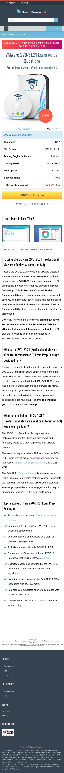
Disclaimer (6, 711)
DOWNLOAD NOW (32, 195)
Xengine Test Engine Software (29, 462)
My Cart (23, 2)
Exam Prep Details (11, 250)
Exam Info (24, 250)
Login (6, 671)
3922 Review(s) (24, 128)
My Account (9, 2)
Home (4, 34)
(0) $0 (56, 29)
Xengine (46, 558)
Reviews (34, 250)
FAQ (5, 696)
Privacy (5, 715)
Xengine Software (27, 473)
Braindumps (9, 666)
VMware (12, 34)
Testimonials (9, 691)
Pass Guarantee (46, 250)
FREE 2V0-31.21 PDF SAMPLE (32, 204)
